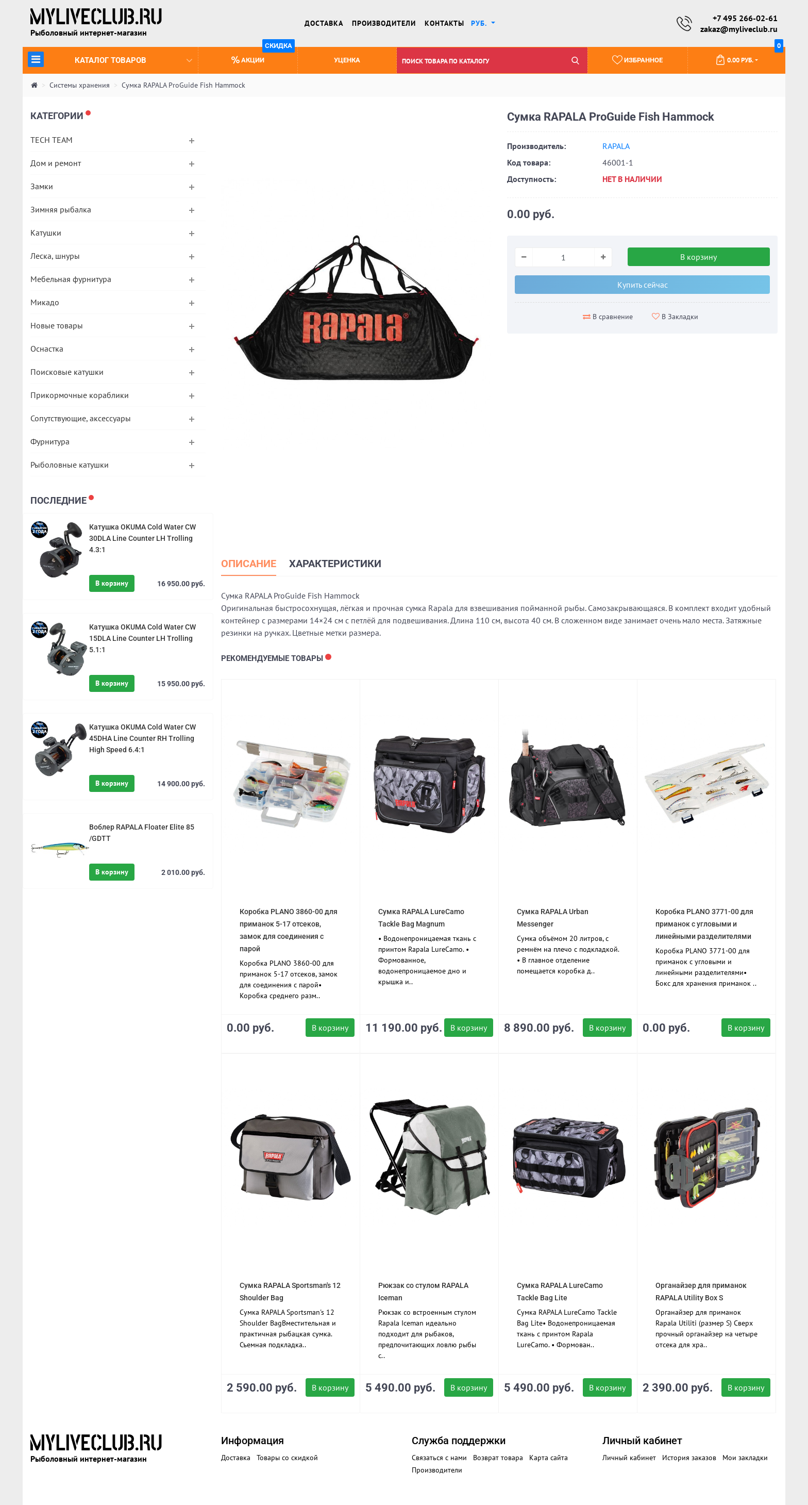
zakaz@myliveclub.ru (739, 29)
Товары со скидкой (287, 1457)
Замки (41, 186)
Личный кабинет (629, 1457)
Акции (263, 55)
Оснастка (46, 348)
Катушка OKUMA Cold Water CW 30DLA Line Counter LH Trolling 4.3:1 (142, 538)
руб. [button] (480, 23)
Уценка (347, 60)
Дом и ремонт (55, 163)
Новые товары (56, 325)
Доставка (324, 23)
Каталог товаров (110, 59)
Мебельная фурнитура (70, 279)
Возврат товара (498, 1457)
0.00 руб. (749, 56)
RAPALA (616, 146)
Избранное (637, 60)
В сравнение (608, 317)
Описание (250, 563)
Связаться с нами (439, 1457)
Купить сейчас (642, 285)
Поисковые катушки (67, 372)
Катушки (45, 232)
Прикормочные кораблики (79, 395)
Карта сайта (548, 1457)
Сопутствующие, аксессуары (80, 418)
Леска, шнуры (55, 256)
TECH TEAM (51, 140)
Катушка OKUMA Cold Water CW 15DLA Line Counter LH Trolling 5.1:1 (142, 638)
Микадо (44, 302)
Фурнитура (50, 441)
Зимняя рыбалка (60, 209)
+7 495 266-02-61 (745, 18)
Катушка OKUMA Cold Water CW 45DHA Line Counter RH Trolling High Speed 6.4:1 (142, 738)
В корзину (111, 583)
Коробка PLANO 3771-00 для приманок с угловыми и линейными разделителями (704, 923)
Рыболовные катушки (69, 464)
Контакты (444, 23)
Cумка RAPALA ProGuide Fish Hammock (183, 85)
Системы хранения (79, 85)
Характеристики (342, 563)
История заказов (689, 1457)
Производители (384, 23)
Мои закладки (745, 1457)
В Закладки (675, 316)
